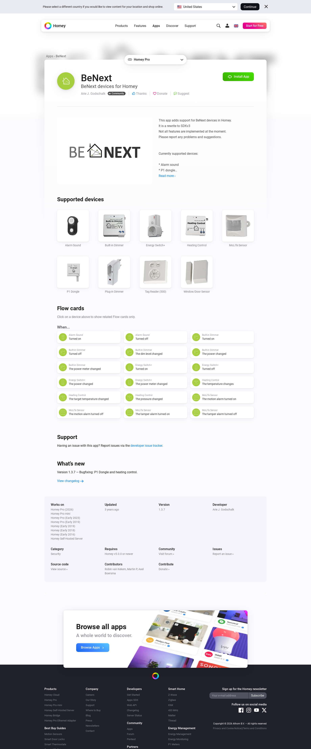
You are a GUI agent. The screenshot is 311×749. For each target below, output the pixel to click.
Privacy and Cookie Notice (227, 728)
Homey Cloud (51, 694)
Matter (172, 715)
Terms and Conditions (255, 728)
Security (56, 553)
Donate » (164, 569)
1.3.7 (162, 509)
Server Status (134, 715)
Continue (250, 7)
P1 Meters (174, 744)
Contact (90, 730)
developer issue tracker (146, 445)
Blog (88, 715)
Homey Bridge (52, 715)
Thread (172, 720)
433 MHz (173, 710)
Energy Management (179, 734)
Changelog (133, 710)
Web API (132, 705)
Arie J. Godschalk (223, 509)
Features (140, 26)
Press (89, 720)
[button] (205, 6)
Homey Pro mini (53, 705)
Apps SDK (132, 699)
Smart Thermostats (55, 744)
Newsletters (92, 725)
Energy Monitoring (178, 739)
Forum (130, 734)
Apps (156, 26)
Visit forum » (166, 553)
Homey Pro (50, 699)
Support (190, 26)
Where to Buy (93, 710)
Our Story (91, 699)
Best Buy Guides (55, 728)
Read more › (167, 176)
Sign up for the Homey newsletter (244, 689)
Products (121, 26)
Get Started (133, 694)
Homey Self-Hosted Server (59, 710)
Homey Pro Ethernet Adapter (60, 720)
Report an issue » (223, 553)
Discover (172, 26)
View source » (59, 569)
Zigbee (172, 699)
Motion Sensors (53, 734)
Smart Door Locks (54, 739)
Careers (90, 694)
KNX (170, 705)
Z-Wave (172, 694)
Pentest (131, 739)
